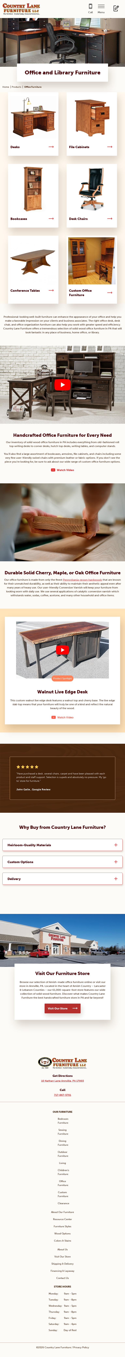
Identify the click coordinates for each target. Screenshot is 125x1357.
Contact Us (62, 1278)
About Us (62, 1249)
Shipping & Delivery (62, 1263)
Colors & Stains (62, 1240)
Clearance (63, 1203)
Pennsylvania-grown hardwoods (82, 579)
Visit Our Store (58, 1008)
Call (90, 12)
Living (62, 1163)
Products (16, 87)
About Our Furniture (62, 1212)
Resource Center (62, 1219)
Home (5, 87)
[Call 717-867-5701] (90, 9)
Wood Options (62, 1233)
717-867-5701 (62, 1094)
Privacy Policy (81, 1347)
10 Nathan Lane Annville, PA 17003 (62, 1080)
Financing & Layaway (62, 1270)
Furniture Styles (62, 1226)
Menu (101, 12)
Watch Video (65, 470)
